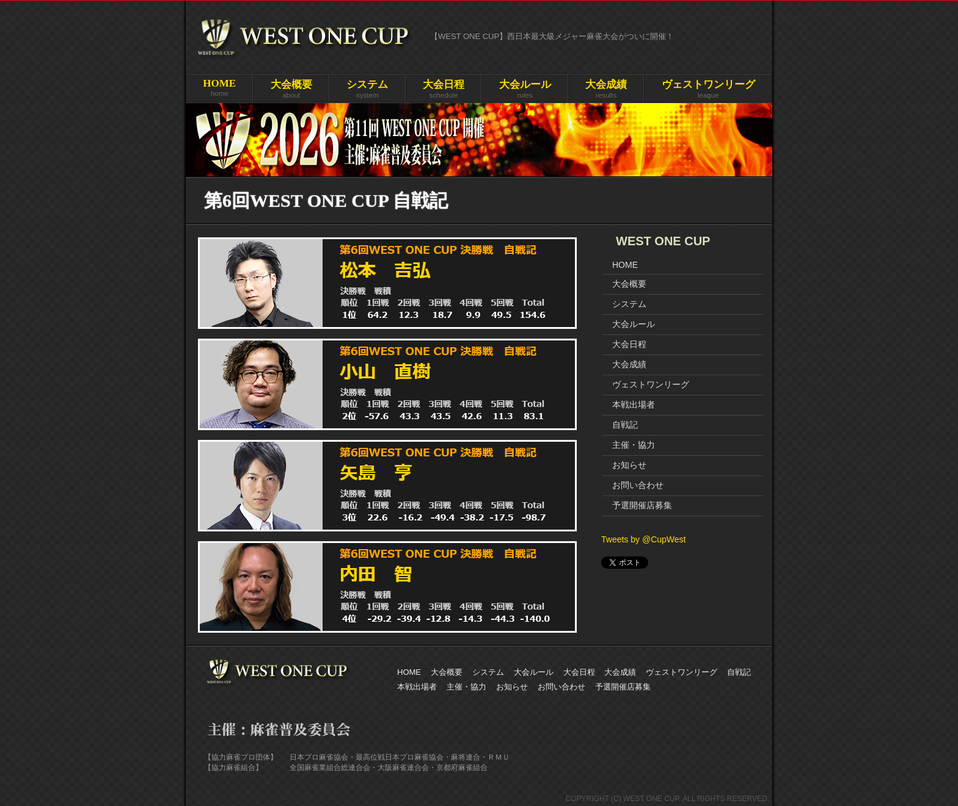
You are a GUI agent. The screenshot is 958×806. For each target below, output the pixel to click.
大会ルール (633, 324)
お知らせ (629, 465)
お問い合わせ (638, 485)
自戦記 (625, 425)
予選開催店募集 (642, 505)
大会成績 (629, 364)
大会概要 (629, 284)
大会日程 (629, 344)
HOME (625, 265)
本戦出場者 (633, 404)
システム (629, 304)
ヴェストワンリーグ (650, 384)
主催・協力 (633, 445)
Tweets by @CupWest (643, 539)
